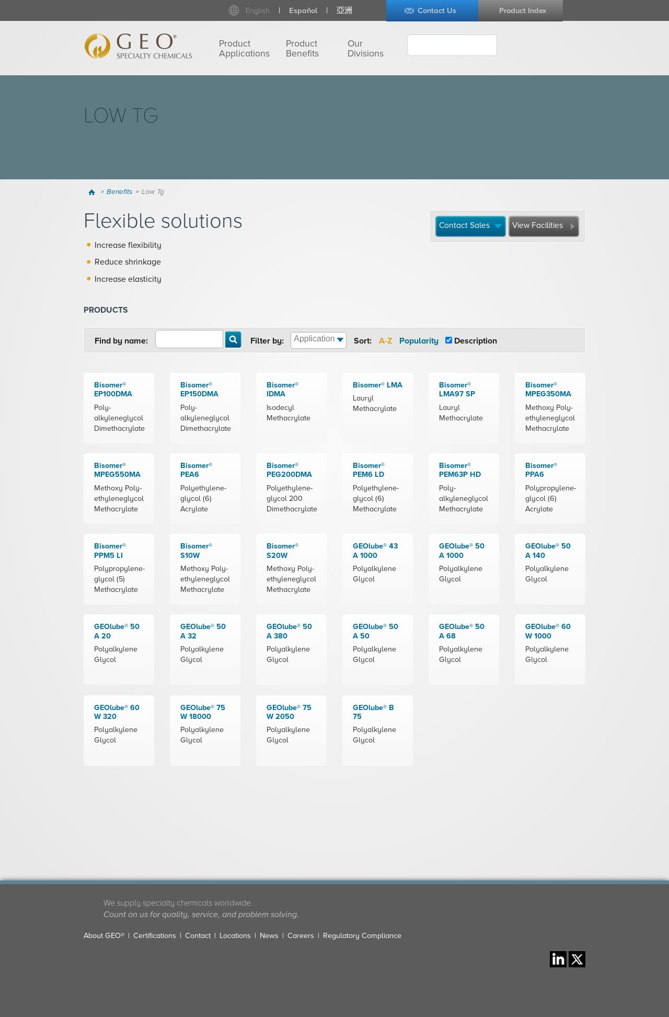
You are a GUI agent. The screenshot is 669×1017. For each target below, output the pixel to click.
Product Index (522, 10)
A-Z (385, 341)
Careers (300, 935)
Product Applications (244, 48)
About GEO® (104, 935)
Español (303, 10)
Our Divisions (366, 48)
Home (93, 192)
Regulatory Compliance (362, 935)
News (269, 935)
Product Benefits (302, 48)
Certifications (154, 935)
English (258, 10)
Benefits (119, 192)
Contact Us (437, 10)
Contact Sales (464, 225)
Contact (198, 935)
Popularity (419, 341)
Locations (235, 935)
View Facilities (537, 225)
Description (475, 341)
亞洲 (344, 10)
